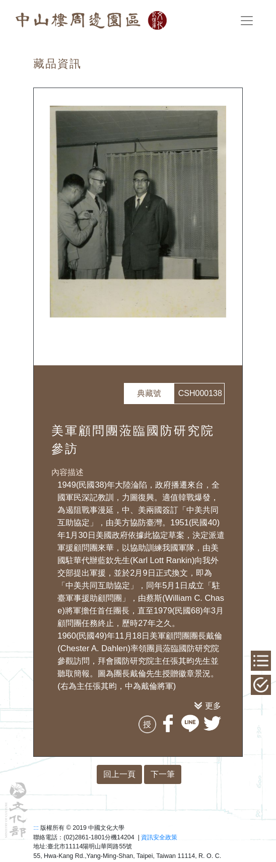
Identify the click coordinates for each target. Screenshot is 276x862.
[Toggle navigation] (246, 20)
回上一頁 (119, 774)
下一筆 (163, 774)
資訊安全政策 (159, 837)
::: (35, 827)
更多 (213, 705)
